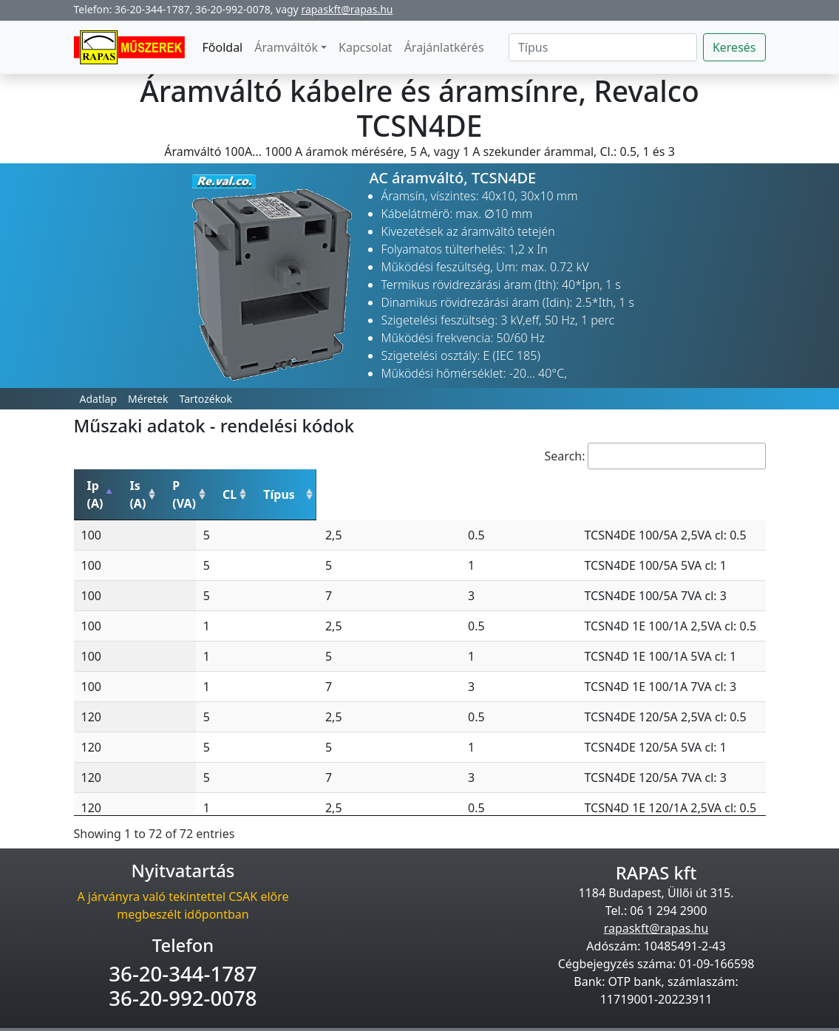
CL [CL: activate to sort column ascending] (395, 485)
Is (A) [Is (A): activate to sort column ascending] (201, 485)
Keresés (734, 47)
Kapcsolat (366, 47)
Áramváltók (286, 47)
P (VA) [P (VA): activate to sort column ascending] (301, 485)
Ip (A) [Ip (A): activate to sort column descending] (102, 485)
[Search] (603, 47)
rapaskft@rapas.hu (347, 9)
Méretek (148, 399)
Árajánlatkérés (444, 47)
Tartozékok (205, 399)
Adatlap (99, 399)
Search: (655, 456)
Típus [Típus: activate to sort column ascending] (474, 485)
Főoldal (223, 47)
